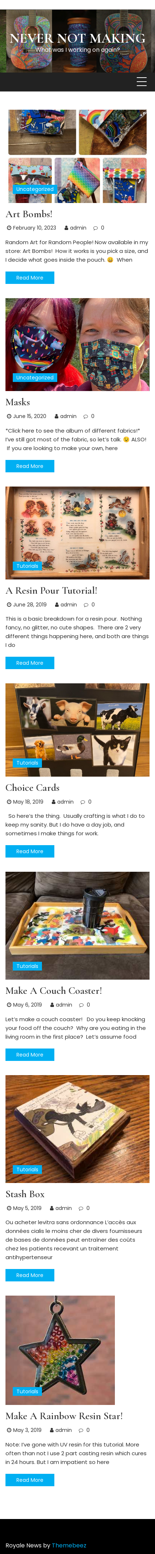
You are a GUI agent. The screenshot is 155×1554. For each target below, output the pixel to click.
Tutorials (27, 566)
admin (78, 227)
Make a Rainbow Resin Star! (64, 1416)
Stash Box (24, 1194)
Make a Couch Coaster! (53, 990)
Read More (29, 277)
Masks (17, 402)
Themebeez (69, 1545)
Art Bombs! (29, 214)
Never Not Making (77, 38)
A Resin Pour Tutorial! (51, 590)
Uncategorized (35, 189)
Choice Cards (32, 787)
